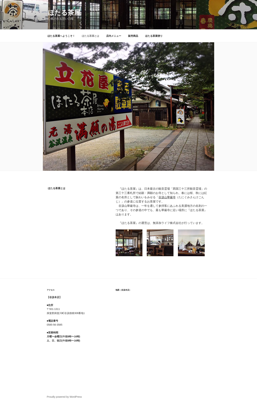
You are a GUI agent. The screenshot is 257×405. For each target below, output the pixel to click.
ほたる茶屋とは (90, 35)
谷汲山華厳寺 (167, 197)
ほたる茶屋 (64, 12)
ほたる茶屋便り (154, 35)
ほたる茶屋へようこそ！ (61, 35)
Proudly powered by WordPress (64, 396)
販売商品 (133, 35)
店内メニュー (113, 35)
